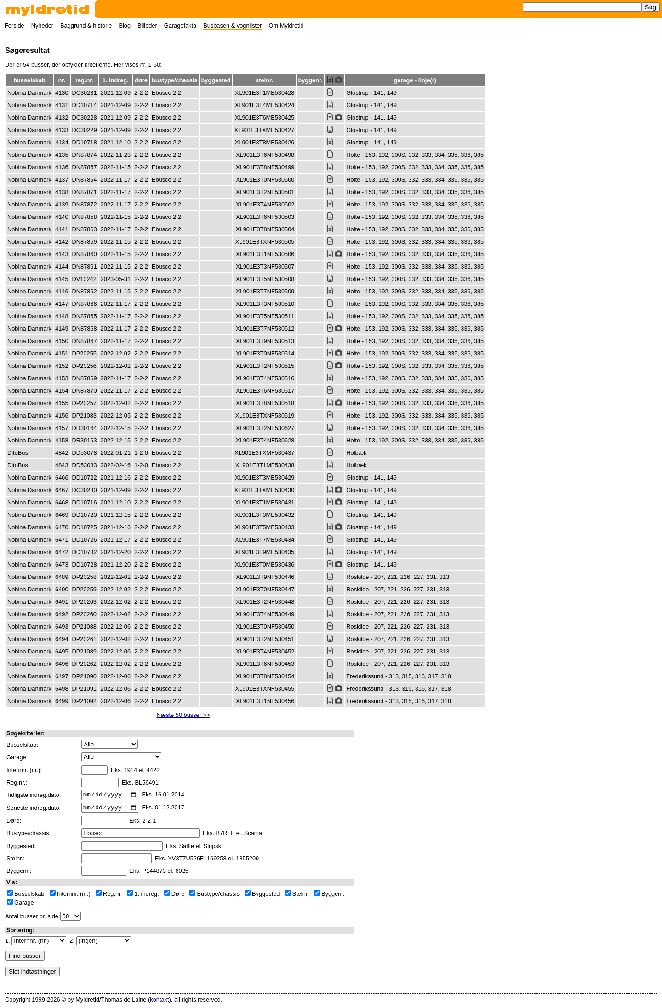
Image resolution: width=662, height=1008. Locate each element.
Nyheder (42, 25)
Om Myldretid (286, 25)
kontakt (159, 1002)
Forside (14, 25)
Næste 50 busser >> (183, 714)
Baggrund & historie (86, 25)
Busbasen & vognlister (232, 25)
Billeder (147, 25)
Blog (125, 25)
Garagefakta (180, 25)
